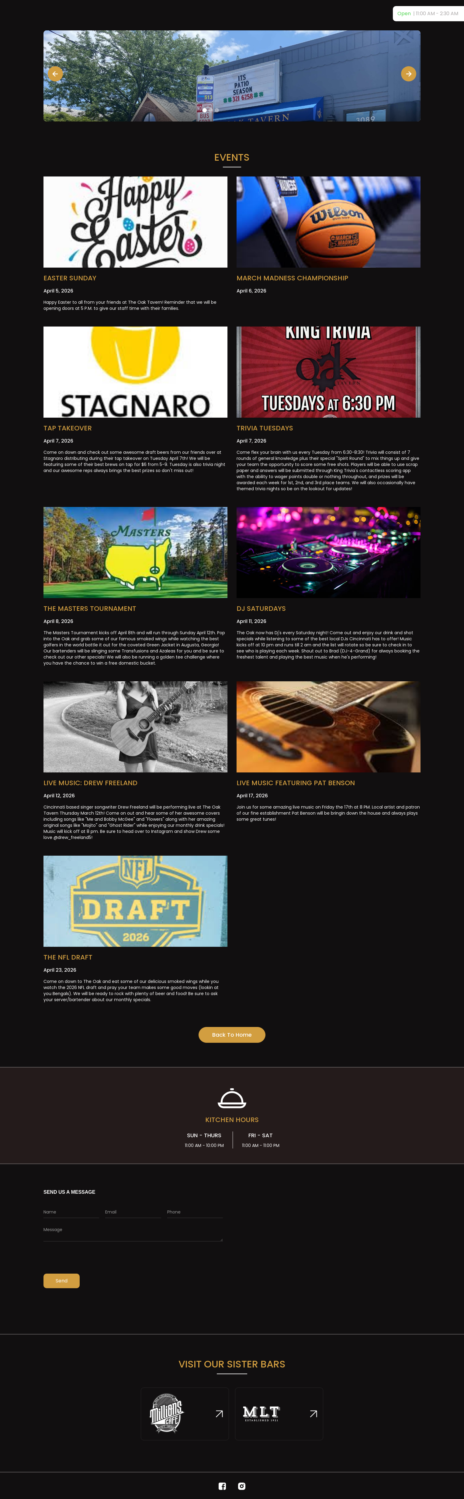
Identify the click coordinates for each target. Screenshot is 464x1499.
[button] (55, 73)
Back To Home (232, 1035)
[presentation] (89, 1259)
